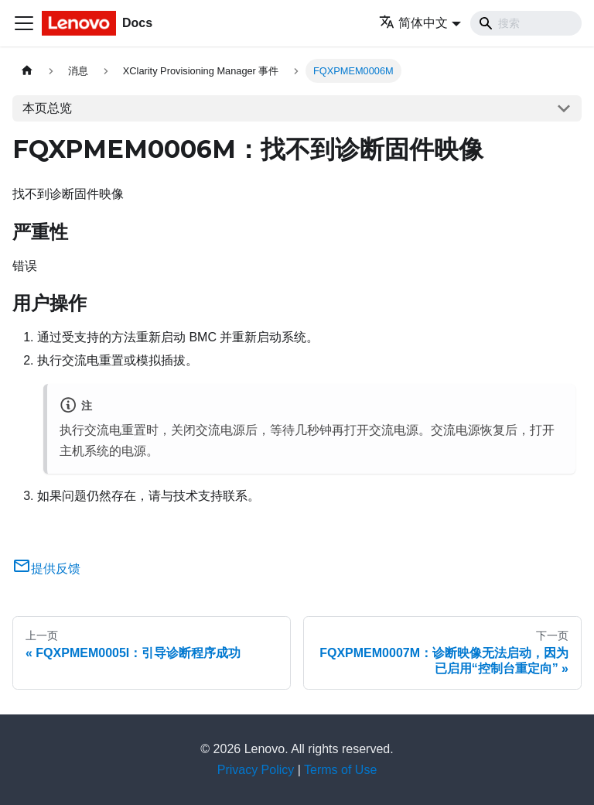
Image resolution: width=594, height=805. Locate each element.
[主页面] (27, 71)
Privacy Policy (256, 769)
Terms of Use (340, 769)
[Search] (526, 23)
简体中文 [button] (413, 22)
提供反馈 (46, 568)
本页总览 (47, 108)
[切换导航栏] (24, 23)
